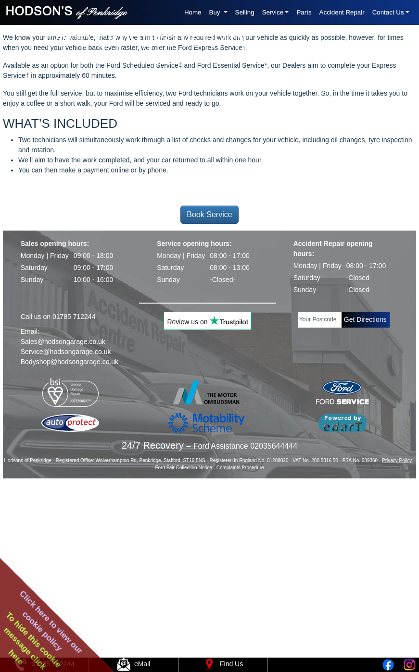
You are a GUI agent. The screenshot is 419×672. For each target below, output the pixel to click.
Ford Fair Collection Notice (183, 644)
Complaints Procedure (240, 644)
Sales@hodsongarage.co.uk (63, 518)
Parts (303, 12)
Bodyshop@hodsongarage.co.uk (69, 538)
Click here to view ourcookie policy (51, 622)
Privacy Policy (397, 636)
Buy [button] (215, 12)
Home (193, 12)
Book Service (209, 391)
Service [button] (272, 12)
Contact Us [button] (388, 12)
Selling (244, 12)
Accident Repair (342, 12)
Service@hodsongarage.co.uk (66, 528)
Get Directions (365, 496)
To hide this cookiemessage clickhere (32, 641)
